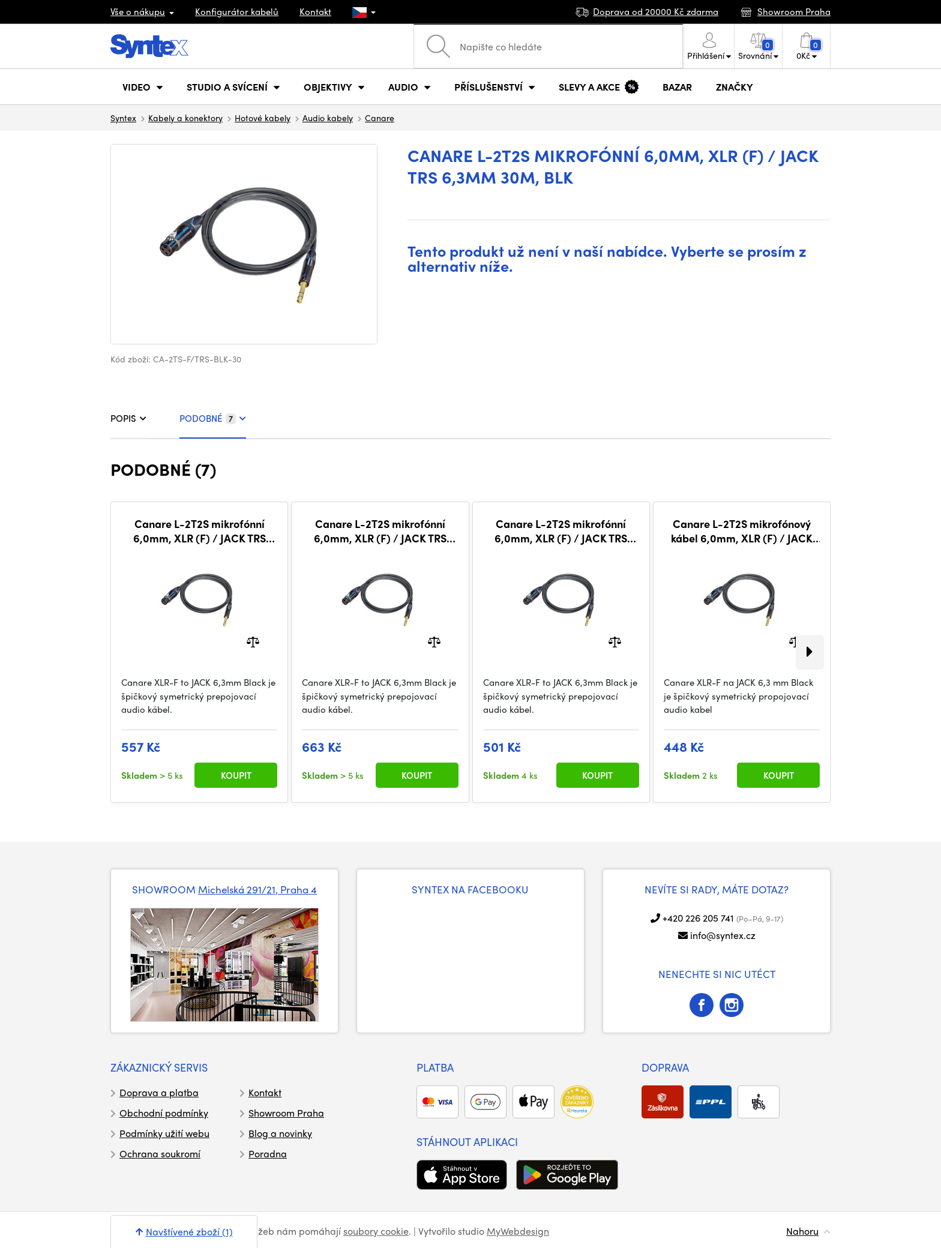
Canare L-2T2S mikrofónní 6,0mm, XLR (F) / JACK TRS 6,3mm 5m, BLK (380, 531)
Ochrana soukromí (159, 1153)
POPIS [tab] (128, 418)
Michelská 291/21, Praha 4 (257, 889)
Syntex (123, 118)
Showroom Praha (286, 1113)
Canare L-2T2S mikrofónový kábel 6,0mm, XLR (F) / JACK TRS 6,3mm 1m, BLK (742, 531)
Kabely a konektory (185, 118)
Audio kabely (327, 118)
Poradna (267, 1153)
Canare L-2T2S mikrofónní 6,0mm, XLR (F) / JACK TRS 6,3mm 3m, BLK (199, 531)
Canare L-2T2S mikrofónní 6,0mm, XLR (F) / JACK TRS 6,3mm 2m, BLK (561, 531)
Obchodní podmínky (163, 1113)
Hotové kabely (262, 118)
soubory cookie (376, 1231)
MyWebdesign (518, 1231)
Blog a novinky (280, 1133)
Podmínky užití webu (164, 1133)
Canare (379, 118)
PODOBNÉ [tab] (212, 418)
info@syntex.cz (723, 935)
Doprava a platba (159, 1092)
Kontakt (315, 11)
